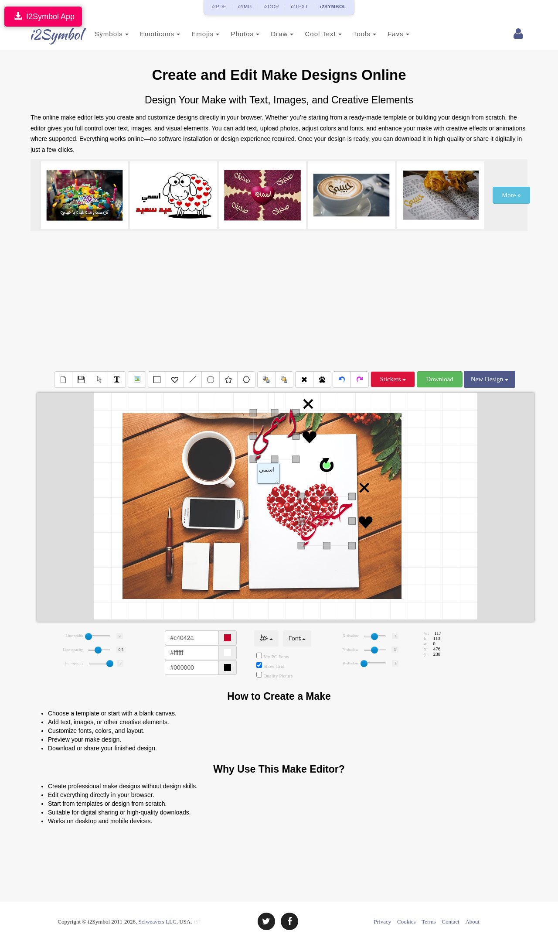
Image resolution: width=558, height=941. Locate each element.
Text (268, 474)
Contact (450, 921)
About (472, 921)
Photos (234, 34)
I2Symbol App (43, 16)
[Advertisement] (279, 301)
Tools (354, 34)
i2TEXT (299, 6)
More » (511, 195)
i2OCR (271, 6)
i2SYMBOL (333, 6)
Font (297, 638)
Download (439, 379)
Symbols (101, 34)
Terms (429, 921)
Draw (271, 34)
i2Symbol (48, 34)
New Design (489, 379)
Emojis (195, 34)
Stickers (393, 379)
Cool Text (312, 34)
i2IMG (245, 6)
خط (266, 638)
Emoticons (149, 34)
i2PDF (219, 6)
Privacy (382, 921)
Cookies (406, 921)
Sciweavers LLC (158, 921)
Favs (388, 34)
